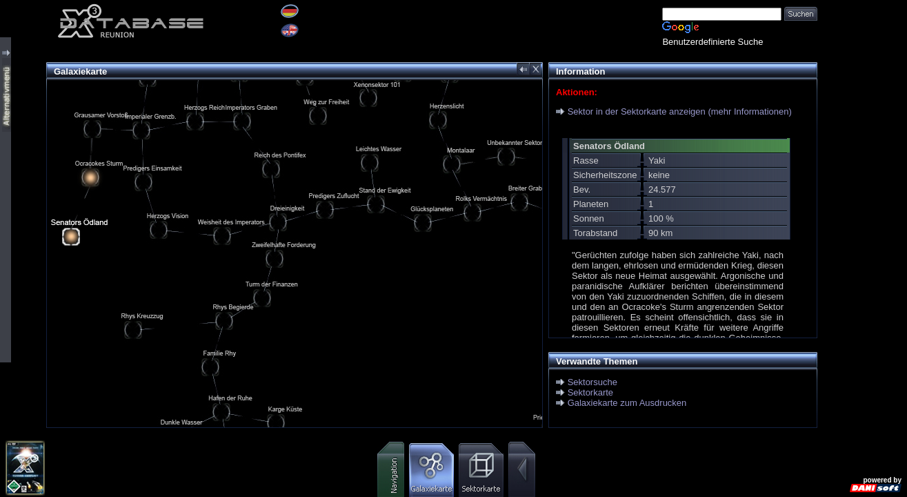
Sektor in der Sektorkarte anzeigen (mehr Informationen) (680, 111)
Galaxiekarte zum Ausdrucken (627, 403)
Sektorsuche (592, 382)
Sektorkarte (590, 392)
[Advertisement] (862, 207)
